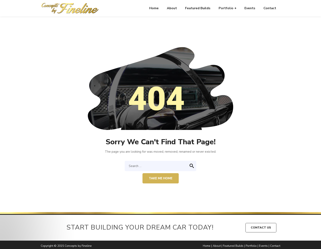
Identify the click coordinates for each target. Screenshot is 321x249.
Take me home (160, 178)
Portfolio (251, 246)
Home (206, 246)
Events (263, 246)
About (217, 246)
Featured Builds (233, 246)
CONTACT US (261, 228)
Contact (275, 246)
